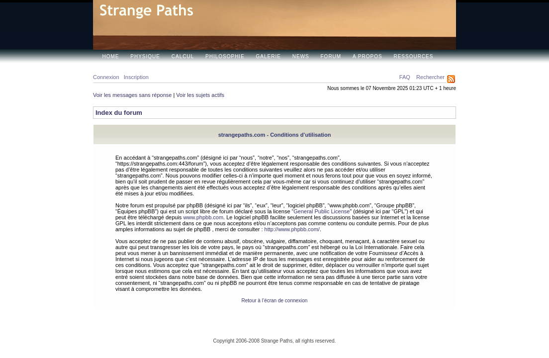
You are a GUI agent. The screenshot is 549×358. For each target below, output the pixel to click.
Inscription (136, 77)
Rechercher (430, 77)
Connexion (106, 77)
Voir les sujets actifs (200, 95)
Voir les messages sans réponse (132, 95)
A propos (367, 56)
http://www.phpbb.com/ (292, 229)
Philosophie (225, 56)
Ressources (413, 56)
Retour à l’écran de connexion (275, 300)
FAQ (404, 77)
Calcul (183, 56)
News (300, 56)
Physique (145, 56)
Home (110, 56)
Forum (331, 56)
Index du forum (118, 112)
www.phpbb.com (203, 217)
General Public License (321, 211)
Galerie (268, 56)
